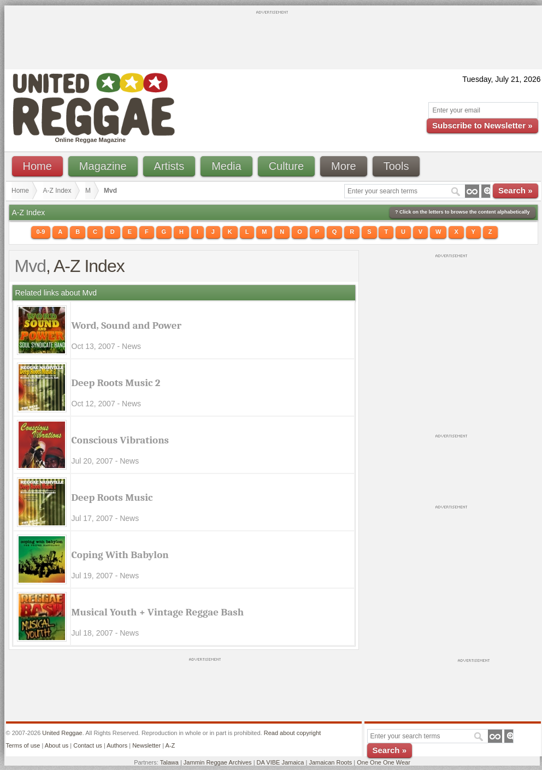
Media (226, 166)
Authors (117, 745)
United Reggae (62, 733)
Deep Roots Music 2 (116, 383)
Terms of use (23, 745)
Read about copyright (292, 733)
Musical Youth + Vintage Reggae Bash (158, 612)
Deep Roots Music (112, 497)
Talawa (169, 762)
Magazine (103, 166)
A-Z (170, 745)
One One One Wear (383, 762)
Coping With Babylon (120, 555)
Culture (286, 166)
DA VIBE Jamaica (280, 762)
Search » (515, 190)
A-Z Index (57, 190)
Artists (169, 166)
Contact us (87, 745)
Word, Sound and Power (127, 325)
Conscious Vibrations (120, 440)
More (343, 166)
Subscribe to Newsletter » (482, 125)
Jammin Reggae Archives (218, 762)
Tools (396, 166)
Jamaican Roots (330, 762)
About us (56, 745)
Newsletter (146, 745)
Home (37, 166)
